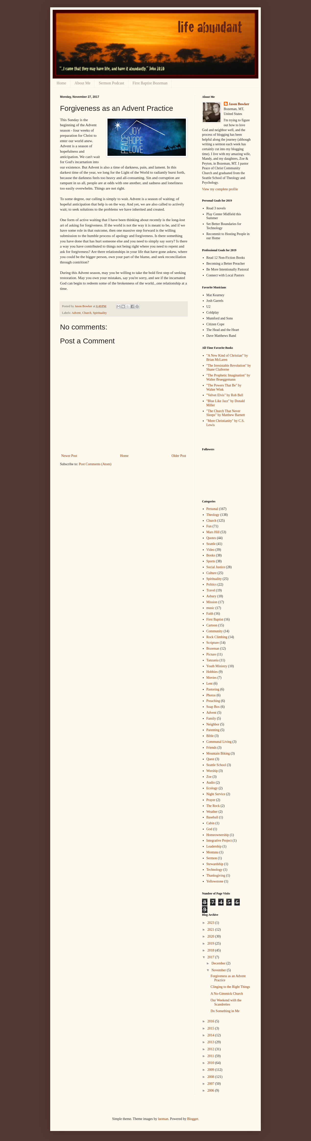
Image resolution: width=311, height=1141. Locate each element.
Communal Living (219, 742)
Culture (211, 573)
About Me (82, 83)
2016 (211, 1021)
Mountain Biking (218, 753)
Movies (211, 677)
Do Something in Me (225, 1011)
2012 (211, 1049)
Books (210, 555)
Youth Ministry (216, 666)
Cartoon (211, 625)
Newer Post (69, 456)
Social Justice (215, 567)
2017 (211, 957)
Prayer (210, 800)
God (209, 829)
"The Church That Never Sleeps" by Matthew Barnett (225, 413)
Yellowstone (214, 881)
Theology (213, 515)
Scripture (212, 642)
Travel (210, 590)
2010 (211, 1063)
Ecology (212, 788)
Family (211, 718)
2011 (211, 1056)
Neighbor (212, 724)
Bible (210, 736)
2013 (211, 1042)
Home (61, 83)
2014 (211, 1035)
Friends (211, 747)
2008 (211, 1077)
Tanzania (212, 660)
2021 (211, 929)
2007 (211, 1083)
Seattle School (216, 765)
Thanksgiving (215, 875)
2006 (211, 1090)
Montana (212, 852)
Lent (209, 683)
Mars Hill (213, 532)
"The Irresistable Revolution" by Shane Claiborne (228, 368)
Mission (211, 602)
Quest (210, 759)
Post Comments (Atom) (95, 464)
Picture (211, 654)
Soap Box (213, 707)
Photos (211, 695)
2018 (211, 950)
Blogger (192, 1119)
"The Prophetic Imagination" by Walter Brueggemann (228, 377)
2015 (211, 1028)
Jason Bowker (239, 104)
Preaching (213, 701)
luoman (163, 1119)
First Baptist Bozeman (149, 83)
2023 (211, 923)
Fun (209, 526)
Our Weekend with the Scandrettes (226, 1002)
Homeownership (217, 835)
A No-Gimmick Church (227, 993)
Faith (210, 613)
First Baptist (214, 619)
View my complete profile (220, 189)
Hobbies (212, 672)
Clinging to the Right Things (230, 987)
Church (86, 313)
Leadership (214, 846)
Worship (212, 771)
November (219, 970)
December (218, 963)
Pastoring (212, 689)
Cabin (210, 823)
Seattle (211, 544)
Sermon (211, 858)
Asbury (211, 596)
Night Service (215, 794)
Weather (212, 811)
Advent (76, 313)
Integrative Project (219, 840)
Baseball (212, 817)
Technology (214, 869)
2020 (211, 936)
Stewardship (214, 864)
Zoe (209, 777)
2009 (211, 1070)
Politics (211, 584)
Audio (210, 782)
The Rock (213, 806)
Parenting (213, 730)
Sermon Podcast (111, 83)
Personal (212, 509)
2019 (211, 943)
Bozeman (212, 648)
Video (210, 550)
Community (214, 631)
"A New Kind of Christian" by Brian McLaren (227, 358)
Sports (210, 561)
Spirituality (100, 313)
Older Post (179, 456)
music (210, 608)
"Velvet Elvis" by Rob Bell (224, 395)
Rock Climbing (216, 637)
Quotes (211, 538)
